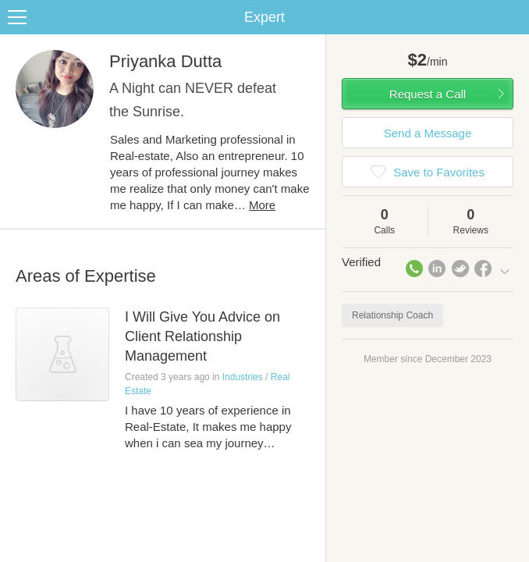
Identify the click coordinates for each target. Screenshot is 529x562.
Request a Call (427, 94)
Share (513, 17)
